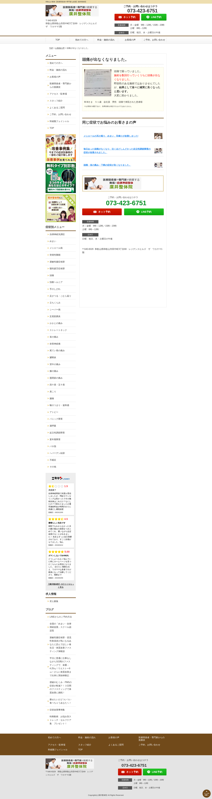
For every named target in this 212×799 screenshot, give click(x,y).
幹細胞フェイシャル (59, 121)
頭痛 (52, 275)
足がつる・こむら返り (60, 296)
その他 (53, 467)
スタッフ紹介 (56, 101)
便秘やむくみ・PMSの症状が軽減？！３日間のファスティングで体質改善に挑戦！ (61, 687)
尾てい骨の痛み (57, 350)
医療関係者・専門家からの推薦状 (60, 85)
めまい (53, 241)
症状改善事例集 (57, 710)
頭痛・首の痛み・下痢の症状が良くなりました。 (107, 165)
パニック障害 (56, 419)
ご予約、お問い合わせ (154, 40)
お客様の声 (130, 40)
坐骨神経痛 (55, 344)
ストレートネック (58, 330)
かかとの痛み (56, 323)
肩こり (53, 391)
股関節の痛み (56, 378)
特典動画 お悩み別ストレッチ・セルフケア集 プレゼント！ (60, 720)
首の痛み (54, 337)
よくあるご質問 (57, 107)
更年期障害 (55, 439)
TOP (57, 40)
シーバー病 (55, 309)
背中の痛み (55, 364)
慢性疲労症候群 (57, 268)
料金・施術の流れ (106, 40)
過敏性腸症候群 (57, 262)
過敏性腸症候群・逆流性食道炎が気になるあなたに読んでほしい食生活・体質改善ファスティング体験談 (60, 644)
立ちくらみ (55, 303)
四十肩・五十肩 (57, 385)
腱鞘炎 (53, 357)
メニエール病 (56, 248)
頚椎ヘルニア (56, 282)
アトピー (54, 412)
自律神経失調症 (57, 234)
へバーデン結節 (57, 453)
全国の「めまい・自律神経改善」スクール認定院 (60, 627)
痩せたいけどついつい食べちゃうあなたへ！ (60, 701)
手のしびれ (55, 289)
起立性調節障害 (57, 433)
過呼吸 (53, 426)
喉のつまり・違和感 (59, 405)
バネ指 (53, 446)
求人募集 (54, 601)
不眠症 (53, 460)
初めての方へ (81, 40)
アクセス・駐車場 (58, 94)
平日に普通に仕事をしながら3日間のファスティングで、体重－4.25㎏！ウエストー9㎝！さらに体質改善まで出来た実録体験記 (60, 667)
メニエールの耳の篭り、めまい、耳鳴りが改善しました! (111, 136)
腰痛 (52, 398)
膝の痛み (54, 371)
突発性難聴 (55, 255)
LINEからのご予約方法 (61, 617)
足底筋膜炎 (55, 316)
